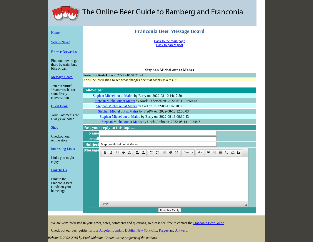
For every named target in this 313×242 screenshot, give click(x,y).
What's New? (60, 42)
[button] (105, 152)
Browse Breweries (64, 52)
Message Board (62, 77)
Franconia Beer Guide (208, 223)
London (117, 230)
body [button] (105, 203)
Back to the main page (169, 41)
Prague (163, 230)
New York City (146, 230)
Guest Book (59, 106)
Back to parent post (169, 45)
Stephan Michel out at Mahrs (113, 95)
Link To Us (59, 170)
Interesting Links (63, 149)
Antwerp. (181, 230)
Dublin (130, 230)
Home (55, 32)
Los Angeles (102, 230)
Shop (54, 127)
